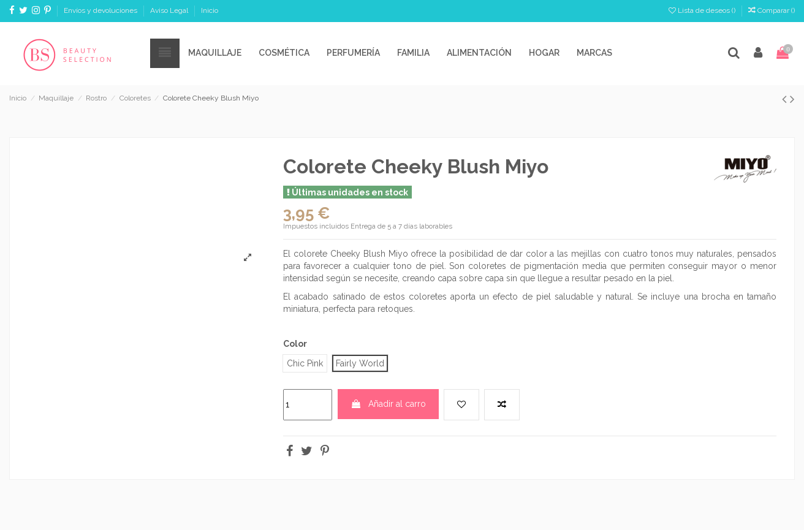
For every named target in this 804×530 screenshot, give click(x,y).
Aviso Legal (170, 10)
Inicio (209, 10)
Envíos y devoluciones (101, 10)
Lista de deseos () (703, 10)
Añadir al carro (388, 404)
